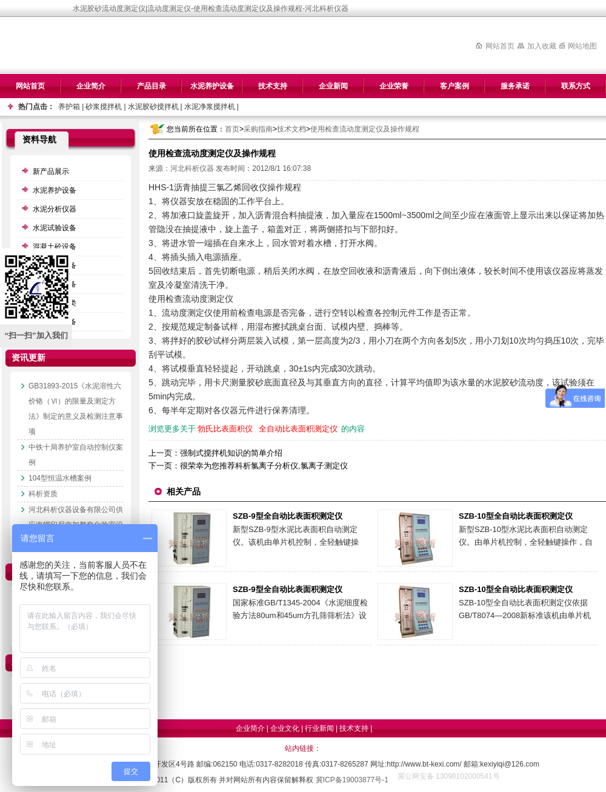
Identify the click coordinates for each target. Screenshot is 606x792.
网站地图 (582, 46)
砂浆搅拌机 (103, 106)
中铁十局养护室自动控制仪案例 (75, 455)
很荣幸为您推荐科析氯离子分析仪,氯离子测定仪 (264, 465)
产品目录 (151, 86)
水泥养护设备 (212, 86)
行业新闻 (319, 728)
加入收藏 (541, 46)
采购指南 (258, 129)
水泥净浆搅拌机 (209, 106)
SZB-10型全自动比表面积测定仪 (516, 516)
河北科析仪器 (192, 168)
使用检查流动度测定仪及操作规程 (364, 129)
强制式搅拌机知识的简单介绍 (231, 453)
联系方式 (575, 86)
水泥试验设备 (54, 228)
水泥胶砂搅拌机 (153, 106)
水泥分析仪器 (54, 209)
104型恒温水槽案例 (60, 478)
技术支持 (272, 86)
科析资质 (43, 494)
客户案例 (454, 86)
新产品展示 (51, 171)
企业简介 (90, 86)
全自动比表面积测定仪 (298, 428)
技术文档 (291, 129)
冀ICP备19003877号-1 (352, 780)
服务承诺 (515, 86)
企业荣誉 (393, 86)
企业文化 (284, 728)
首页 (232, 129)
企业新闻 (333, 86)
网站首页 (499, 46)
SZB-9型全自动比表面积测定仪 (287, 516)
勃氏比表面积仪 (225, 428)
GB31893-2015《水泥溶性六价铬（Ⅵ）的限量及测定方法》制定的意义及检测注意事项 (75, 409)
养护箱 (69, 106)
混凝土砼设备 (54, 246)
